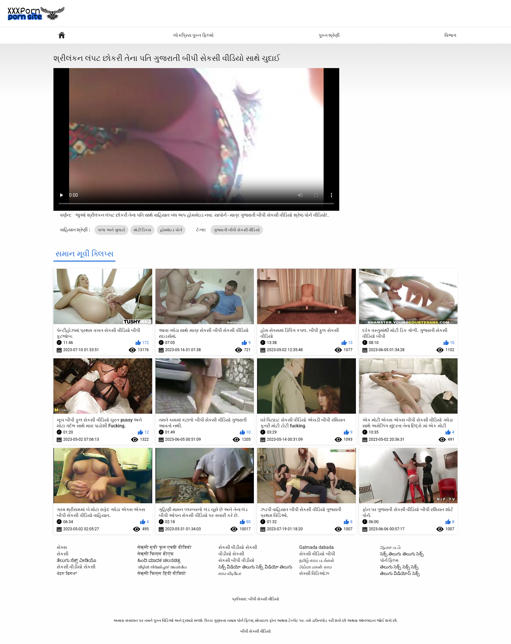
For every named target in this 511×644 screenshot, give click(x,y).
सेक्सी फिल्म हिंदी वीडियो (162, 573)
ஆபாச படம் (390, 547)
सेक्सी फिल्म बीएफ (156, 553)
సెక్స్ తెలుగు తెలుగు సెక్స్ (402, 553)
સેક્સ (62, 547)
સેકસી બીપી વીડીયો (236, 560)
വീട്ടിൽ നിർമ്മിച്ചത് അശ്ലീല (162, 566)
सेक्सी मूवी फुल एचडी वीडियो (165, 547)
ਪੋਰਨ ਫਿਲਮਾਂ (67, 573)
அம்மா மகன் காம (315, 566)
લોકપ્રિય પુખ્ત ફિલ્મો (193, 35)
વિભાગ (450, 35)
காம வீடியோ (229, 573)
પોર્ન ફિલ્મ (61, 35)
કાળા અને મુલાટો (111, 230)
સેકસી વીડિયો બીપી (317, 553)
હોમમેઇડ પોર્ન (171, 230)
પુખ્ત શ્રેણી (329, 35)
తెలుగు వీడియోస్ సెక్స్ (400, 573)
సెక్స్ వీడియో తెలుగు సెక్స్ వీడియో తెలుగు (255, 566)
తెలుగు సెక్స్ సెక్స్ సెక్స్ (399, 566)
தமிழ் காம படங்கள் (316, 560)
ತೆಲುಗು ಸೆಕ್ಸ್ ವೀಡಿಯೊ (76, 560)
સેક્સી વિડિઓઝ (314, 573)
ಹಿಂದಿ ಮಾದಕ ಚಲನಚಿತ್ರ (159, 560)
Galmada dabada (316, 547)
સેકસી (62, 553)
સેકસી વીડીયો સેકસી (76, 566)
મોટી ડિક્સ (142, 230)
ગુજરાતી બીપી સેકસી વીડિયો (237, 230)
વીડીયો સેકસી (231, 553)
